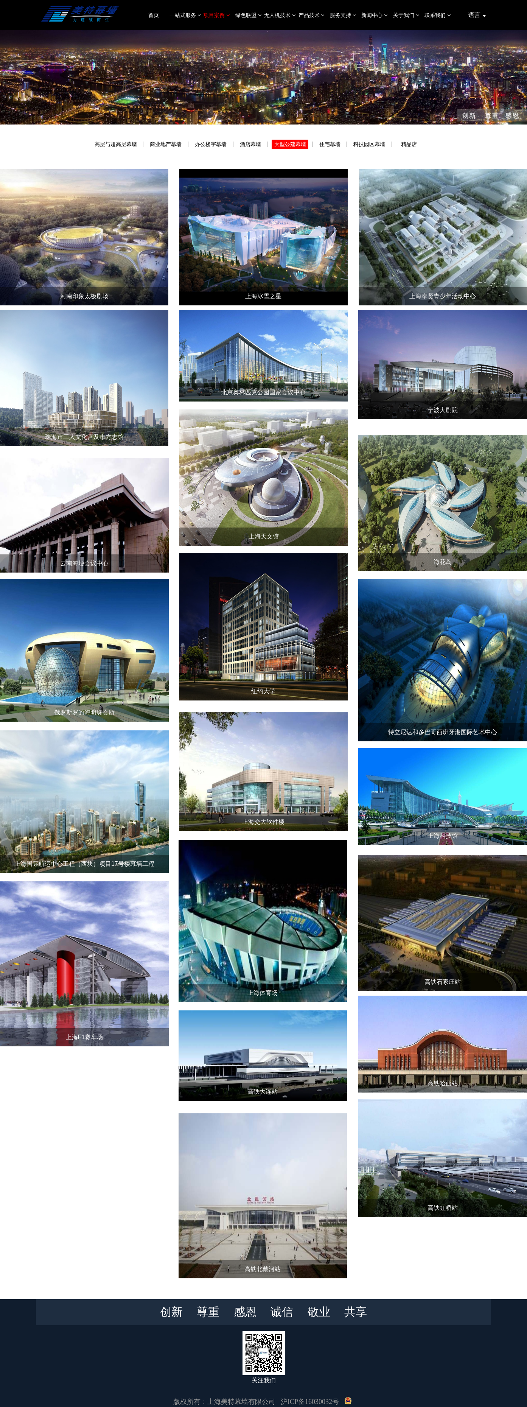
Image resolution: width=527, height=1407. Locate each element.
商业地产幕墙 (166, 144)
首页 (153, 15)
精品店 (409, 144)
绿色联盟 (248, 15)
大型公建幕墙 (290, 144)
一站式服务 (185, 15)
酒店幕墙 (250, 144)
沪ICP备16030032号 (310, 1401)
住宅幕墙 (329, 144)
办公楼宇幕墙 (211, 144)
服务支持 (343, 15)
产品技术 (311, 15)
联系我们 (437, 15)
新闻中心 (374, 15)
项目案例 (217, 15)
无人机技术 (279, 15)
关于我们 (406, 15)
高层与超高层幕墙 (116, 144)
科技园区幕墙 (369, 144)
